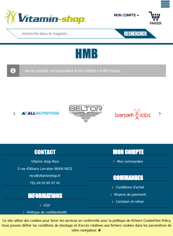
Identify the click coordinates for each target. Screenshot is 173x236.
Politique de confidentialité (46, 212)
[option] (40, 113)
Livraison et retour (129, 201)
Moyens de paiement (129, 194)
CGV (46, 205)
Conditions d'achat (129, 187)
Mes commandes (129, 161)
